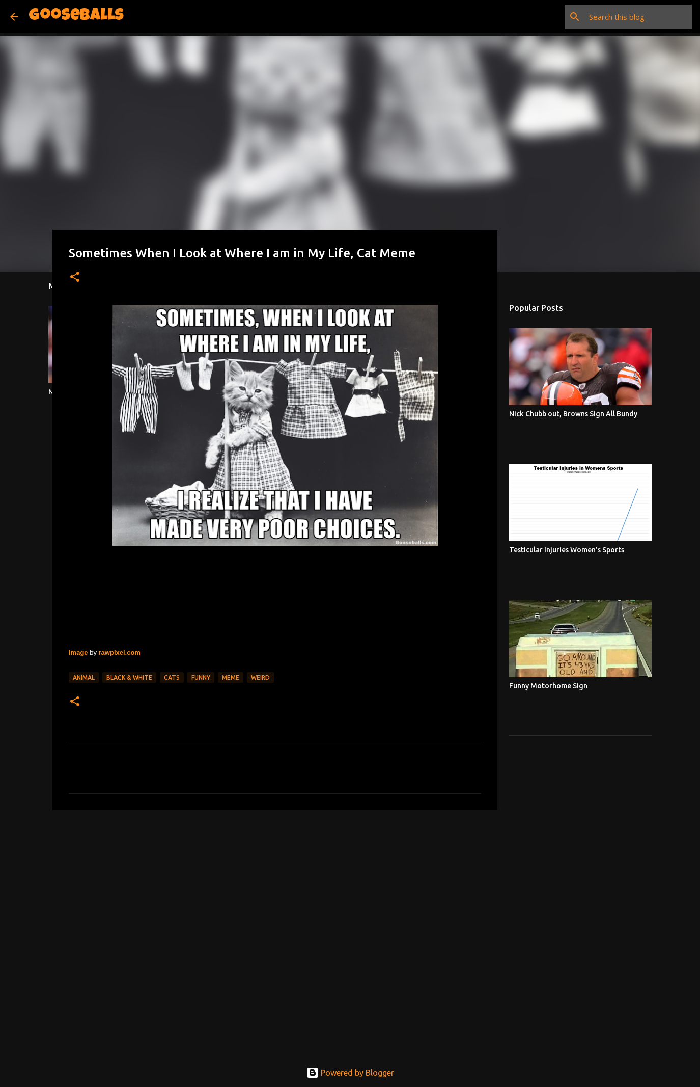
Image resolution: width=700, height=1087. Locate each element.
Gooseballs (76, 16)
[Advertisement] (274, 897)
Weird (260, 677)
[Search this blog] (638, 17)
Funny (200, 677)
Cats (172, 677)
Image (78, 652)
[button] (75, 277)
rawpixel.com (120, 652)
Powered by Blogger (350, 1072)
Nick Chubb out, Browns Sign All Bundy (573, 414)
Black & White (129, 677)
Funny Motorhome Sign (548, 686)
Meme (230, 677)
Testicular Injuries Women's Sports (566, 550)
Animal (84, 677)
